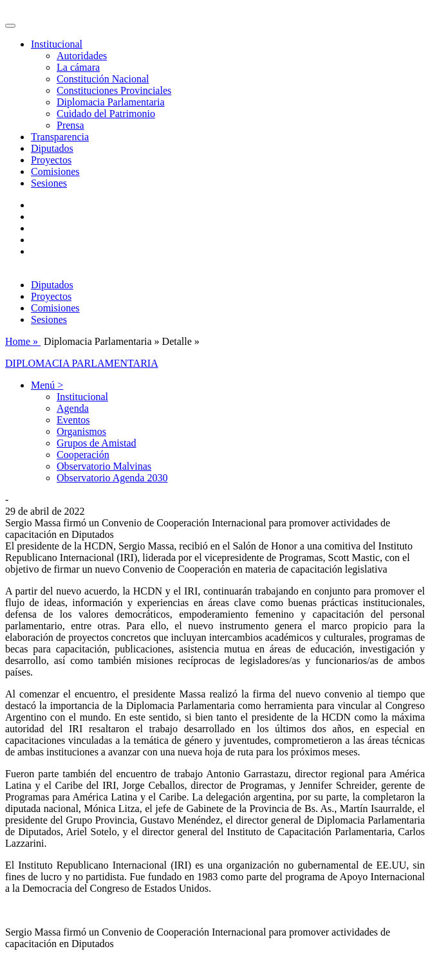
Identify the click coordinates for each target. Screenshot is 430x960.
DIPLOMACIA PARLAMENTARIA (81, 363)
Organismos (81, 431)
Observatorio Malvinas (104, 466)
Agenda (73, 408)
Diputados (52, 148)
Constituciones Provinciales (114, 90)
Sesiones (49, 183)
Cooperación (83, 454)
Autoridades (82, 55)
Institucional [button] (56, 44)
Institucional (82, 396)
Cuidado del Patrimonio (106, 113)
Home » (23, 341)
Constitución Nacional (103, 78)
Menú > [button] (47, 385)
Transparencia (60, 136)
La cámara (78, 67)
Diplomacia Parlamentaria (110, 102)
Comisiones (55, 171)
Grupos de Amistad (96, 443)
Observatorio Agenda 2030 (112, 477)
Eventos (73, 419)
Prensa (70, 125)
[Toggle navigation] (10, 26)
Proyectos (51, 159)
